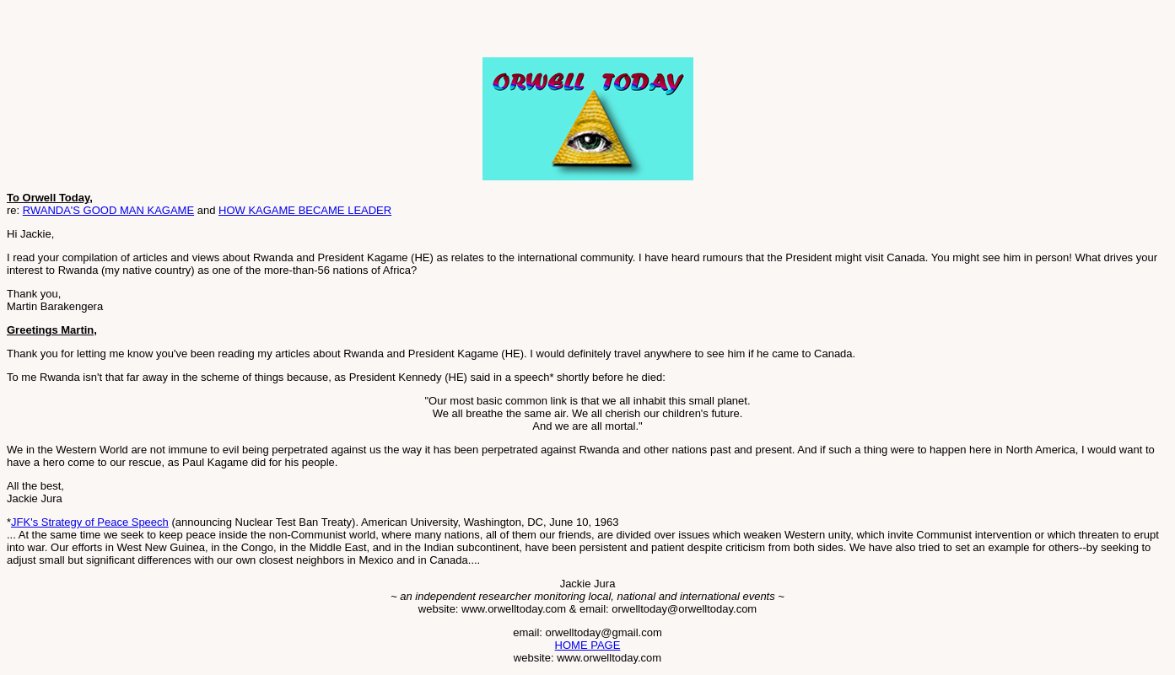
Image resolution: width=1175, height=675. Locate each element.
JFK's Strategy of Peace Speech (90, 522)
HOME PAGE (588, 645)
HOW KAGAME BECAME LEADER (304, 210)
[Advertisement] (204, 32)
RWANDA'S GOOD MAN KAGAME (108, 210)
